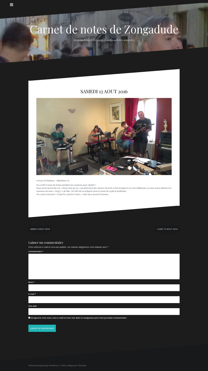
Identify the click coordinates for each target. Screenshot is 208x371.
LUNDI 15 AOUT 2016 (167, 229)
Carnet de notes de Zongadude (104, 29)
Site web (32, 306)
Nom (31, 282)
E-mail (32, 294)
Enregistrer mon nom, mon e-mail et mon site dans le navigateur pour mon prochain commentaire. (79, 317)
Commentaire (35, 251)
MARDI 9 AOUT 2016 (40, 229)
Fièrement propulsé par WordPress (43, 365)
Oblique (70, 365)
